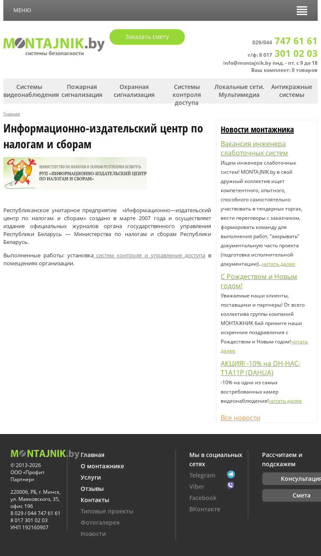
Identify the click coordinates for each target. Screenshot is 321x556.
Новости (93, 534)
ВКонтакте (204, 509)
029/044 (285, 42)
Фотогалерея (100, 522)
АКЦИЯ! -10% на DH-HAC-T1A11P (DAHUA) (261, 368)
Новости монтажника (257, 129)
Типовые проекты (107, 511)
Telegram (202, 475)
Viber (196, 486)
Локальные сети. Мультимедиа (239, 91)
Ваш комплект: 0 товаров (284, 70)
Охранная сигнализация (134, 91)
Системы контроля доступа (187, 95)
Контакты (95, 500)
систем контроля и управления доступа (150, 255)
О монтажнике (102, 466)
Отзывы (92, 489)
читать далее (278, 263)
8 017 (288, 54)
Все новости (240, 417)
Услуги (91, 477)
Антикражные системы (291, 91)
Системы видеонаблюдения (29, 91)
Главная (11, 114)
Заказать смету (147, 37)
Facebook (203, 498)
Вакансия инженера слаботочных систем (254, 148)
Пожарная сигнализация (81, 91)
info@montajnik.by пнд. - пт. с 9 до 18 (270, 62)
